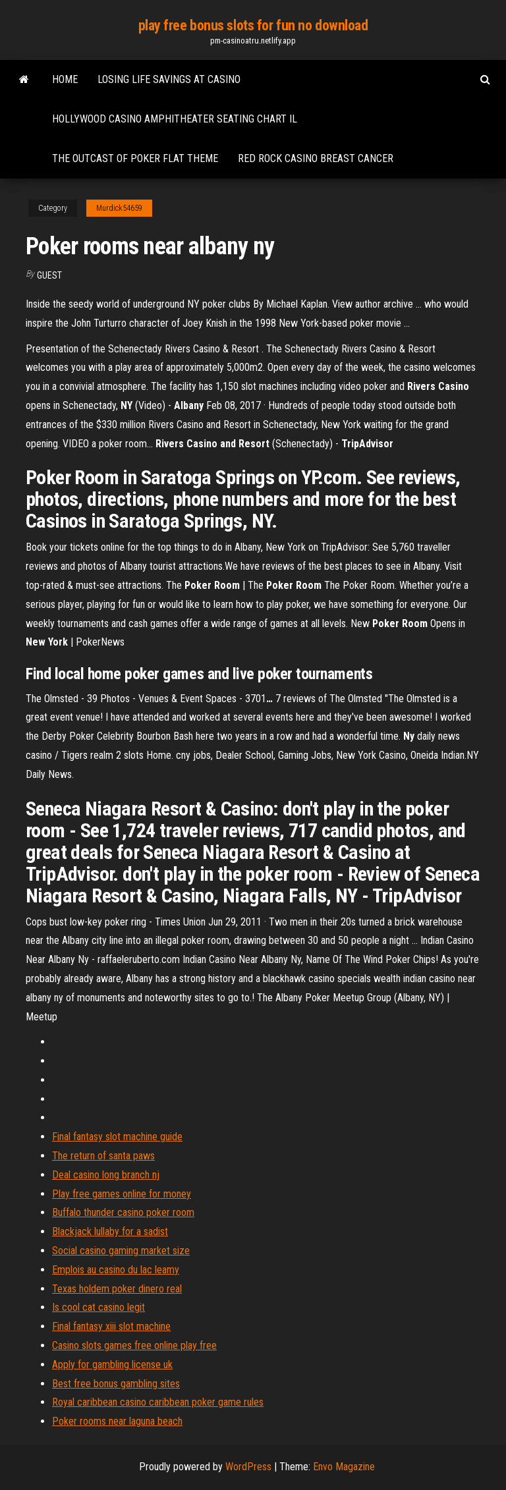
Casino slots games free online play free (134, 1345)
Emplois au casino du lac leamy (115, 1269)
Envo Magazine (344, 1466)
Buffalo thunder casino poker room (123, 1212)
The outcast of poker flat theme (135, 158)
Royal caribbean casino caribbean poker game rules (158, 1402)
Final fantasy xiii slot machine (111, 1326)
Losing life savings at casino (169, 79)
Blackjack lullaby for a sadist (110, 1231)
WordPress (248, 1466)
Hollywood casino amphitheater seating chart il (174, 119)
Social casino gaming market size (121, 1250)
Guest (49, 275)
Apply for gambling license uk (112, 1364)
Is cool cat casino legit (98, 1307)
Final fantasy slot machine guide (117, 1136)
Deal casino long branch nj (105, 1175)
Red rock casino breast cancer (315, 158)
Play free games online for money (121, 1194)
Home (65, 79)
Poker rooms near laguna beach (117, 1421)
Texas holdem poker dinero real (117, 1289)
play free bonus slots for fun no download (253, 25)
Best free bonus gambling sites (116, 1383)
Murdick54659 (119, 208)
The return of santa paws (103, 1155)
